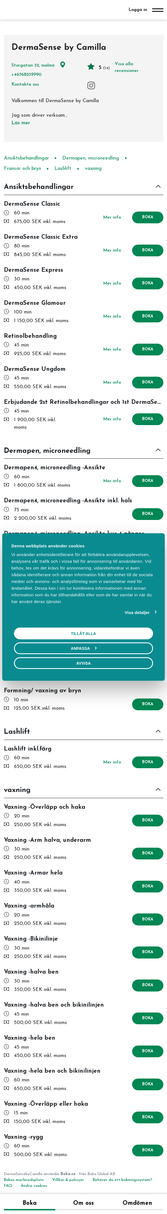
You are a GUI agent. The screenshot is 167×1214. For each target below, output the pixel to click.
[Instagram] (91, 86)
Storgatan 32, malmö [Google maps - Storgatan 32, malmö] (38, 65)
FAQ (8, 1186)
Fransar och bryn (22, 168)
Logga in (137, 10)
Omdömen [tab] (137, 1203)
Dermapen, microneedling (90, 158)
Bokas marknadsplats (24, 1180)
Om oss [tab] (83, 1203)
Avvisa (83, 663)
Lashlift (62, 168)
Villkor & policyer (68, 1180)
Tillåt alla (83, 633)
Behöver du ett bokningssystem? (122, 1180)
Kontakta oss (25, 84)
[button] (83, 187)
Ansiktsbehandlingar (26, 158)
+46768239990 (26, 74)
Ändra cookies (34, 1186)
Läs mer (20, 123)
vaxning (93, 168)
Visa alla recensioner (127, 67)
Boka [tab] (30, 1203)
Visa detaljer (137, 612)
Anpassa (84, 648)
